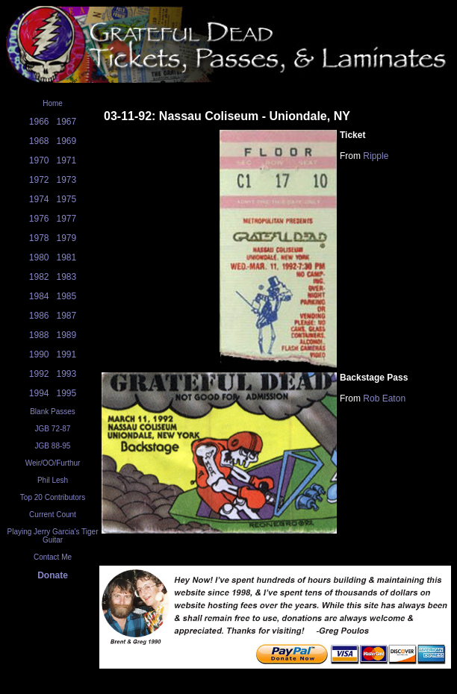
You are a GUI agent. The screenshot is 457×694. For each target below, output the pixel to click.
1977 (67, 218)
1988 (39, 335)
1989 (67, 335)
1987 (67, 315)
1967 (67, 121)
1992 (39, 374)
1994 (39, 393)
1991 (67, 354)
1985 (67, 296)
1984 (39, 296)
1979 (67, 238)
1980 (39, 257)
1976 (39, 218)
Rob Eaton (384, 398)
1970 (39, 160)
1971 (67, 160)
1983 (67, 277)
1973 (67, 180)
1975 (67, 199)
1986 (39, 315)
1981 (67, 257)
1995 (67, 393)
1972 (39, 180)
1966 (39, 121)
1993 (67, 374)
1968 (39, 141)
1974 (39, 199)
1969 (67, 141)
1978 (39, 238)
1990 (39, 354)
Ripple (375, 156)
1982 (39, 277)
